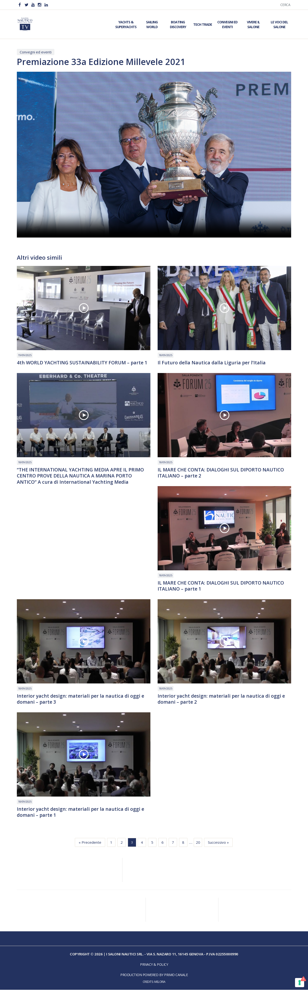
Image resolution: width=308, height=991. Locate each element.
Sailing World (152, 24)
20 (198, 843)
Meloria (160, 983)
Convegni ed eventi (35, 52)
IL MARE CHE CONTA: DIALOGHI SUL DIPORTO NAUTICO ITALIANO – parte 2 (223, 473)
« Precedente (90, 843)
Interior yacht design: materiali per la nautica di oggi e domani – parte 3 (81, 700)
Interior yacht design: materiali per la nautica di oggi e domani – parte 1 (81, 813)
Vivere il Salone (253, 24)
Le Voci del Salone (279, 24)
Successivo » (218, 843)
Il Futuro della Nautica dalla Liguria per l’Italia (212, 363)
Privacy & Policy (154, 965)
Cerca (285, 4)
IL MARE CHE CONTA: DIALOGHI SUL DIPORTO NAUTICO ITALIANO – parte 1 (223, 586)
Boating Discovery (178, 24)
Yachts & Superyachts (125, 24)
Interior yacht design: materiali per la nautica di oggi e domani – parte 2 (222, 700)
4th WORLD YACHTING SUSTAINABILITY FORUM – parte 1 (83, 363)
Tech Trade (202, 24)
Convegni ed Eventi (227, 24)
